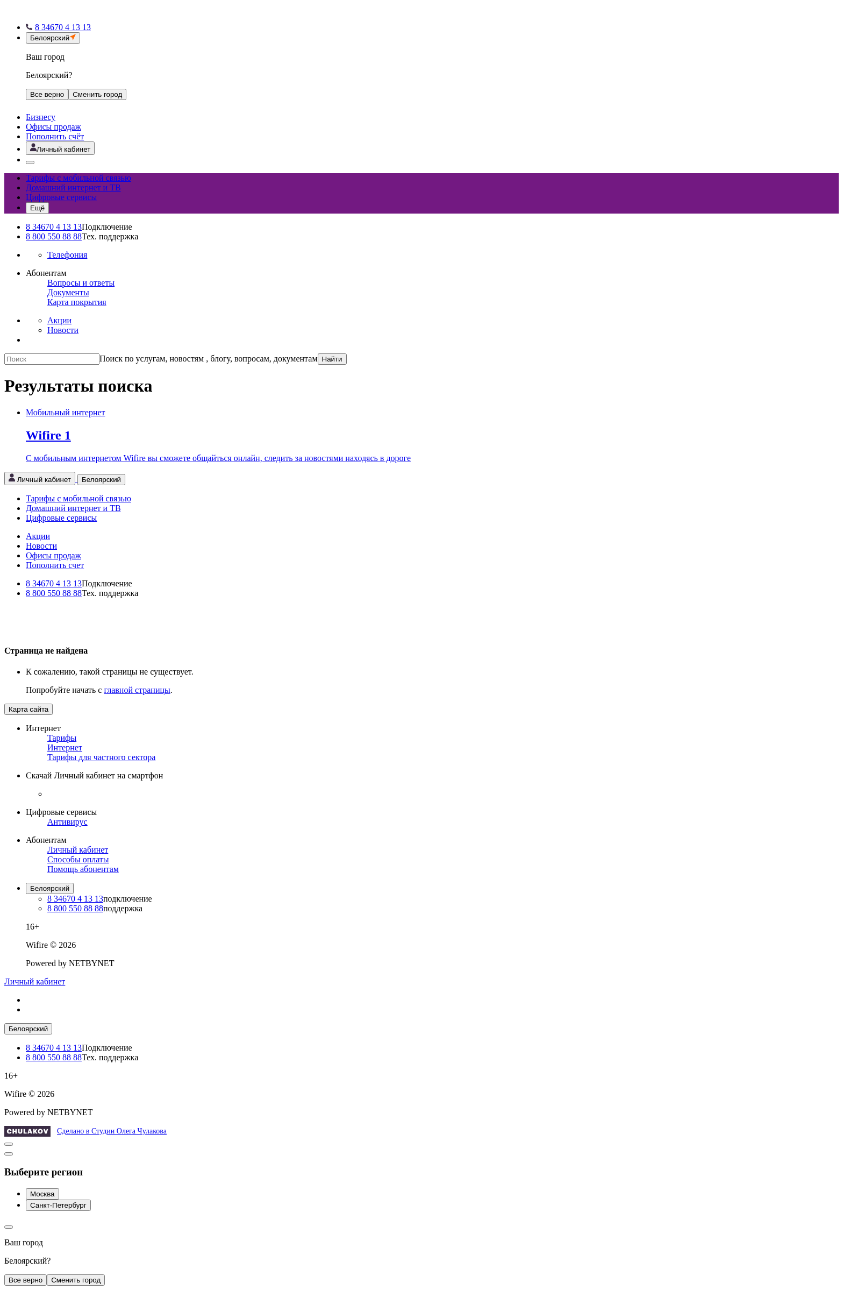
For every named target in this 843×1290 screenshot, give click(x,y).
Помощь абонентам (83, 869)
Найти (332, 359)
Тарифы (61, 737)
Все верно (47, 94)
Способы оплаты (78, 859)
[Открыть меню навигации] (37, 208)
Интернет (64, 747)
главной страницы (137, 689)
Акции (59, 320)
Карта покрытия (76, 302)
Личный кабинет (77, 849)
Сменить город (76, 1280)
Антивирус (67, 821)
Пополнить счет (55, 565)
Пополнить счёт (55, 136)
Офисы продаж (53, 126)
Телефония (67, 254)
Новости (62, 330)
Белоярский (49, 888)
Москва (42, 1194)
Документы (68, 292)
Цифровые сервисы (61, 197)
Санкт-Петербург (58, 1205)
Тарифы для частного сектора (101, 757)
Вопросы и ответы (81, 282)
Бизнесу (40, 117)
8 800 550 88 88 (54, 236)
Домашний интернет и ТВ (73, 187)
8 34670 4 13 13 (54, 226)
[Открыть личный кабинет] (60, 148)
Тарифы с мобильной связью (78, 177)
